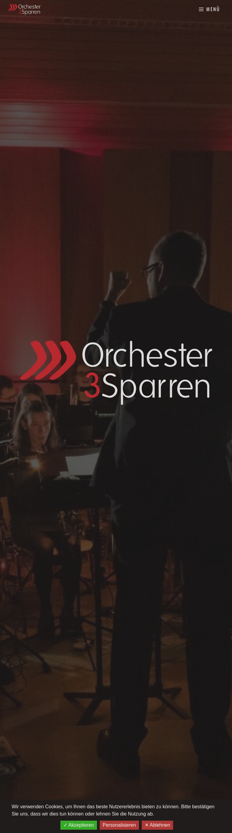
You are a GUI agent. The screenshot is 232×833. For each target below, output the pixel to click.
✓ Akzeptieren (78, 825)
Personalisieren (119, 825)
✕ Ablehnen (157, 825)
